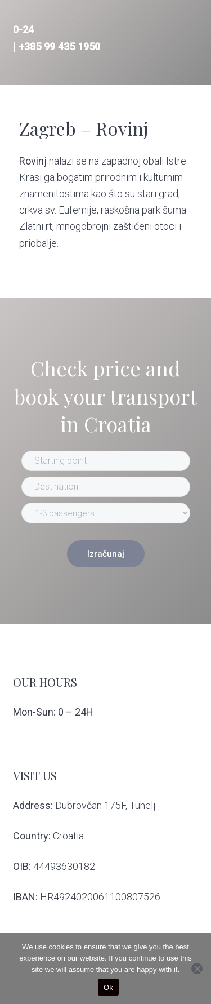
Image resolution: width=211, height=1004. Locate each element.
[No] (197, 968)
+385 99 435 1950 (59, 46)
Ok (108, 987)
